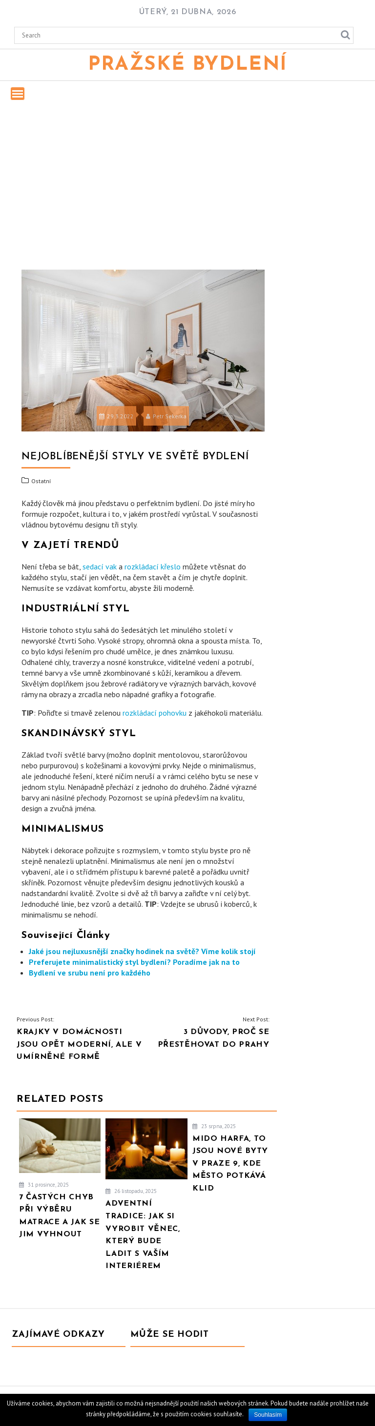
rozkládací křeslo (153, 566)
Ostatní (41, 481)
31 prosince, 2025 (44, 1184)
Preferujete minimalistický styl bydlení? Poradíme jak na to (134, 962)
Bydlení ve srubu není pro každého (89, 972)
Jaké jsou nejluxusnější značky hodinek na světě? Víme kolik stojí (142, 951)
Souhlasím (268, 1414)
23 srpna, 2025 (214, 1126)
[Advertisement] (187, 183)
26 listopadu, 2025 (131, 1191)
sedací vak (100, 566)
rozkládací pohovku (155, 713)
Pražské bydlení (187, 65)
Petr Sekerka (166, 416)
